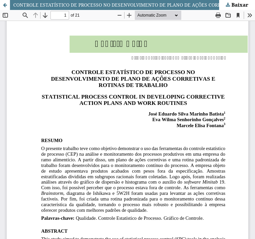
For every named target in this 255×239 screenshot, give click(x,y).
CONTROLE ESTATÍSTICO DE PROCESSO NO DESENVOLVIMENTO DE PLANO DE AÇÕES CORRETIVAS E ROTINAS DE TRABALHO (134, 5)
